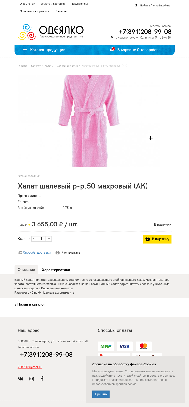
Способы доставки (34, 252)
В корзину (160, 239)
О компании (27, 3)
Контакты (61, 11)
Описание (26, 269)
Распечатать (68, 252)
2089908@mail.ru (30, 367)
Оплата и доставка (53, 3)
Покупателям (79, 3)
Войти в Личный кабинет (155, 5)
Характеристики (56, 270)
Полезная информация (34, 11)
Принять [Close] (101, 394)
